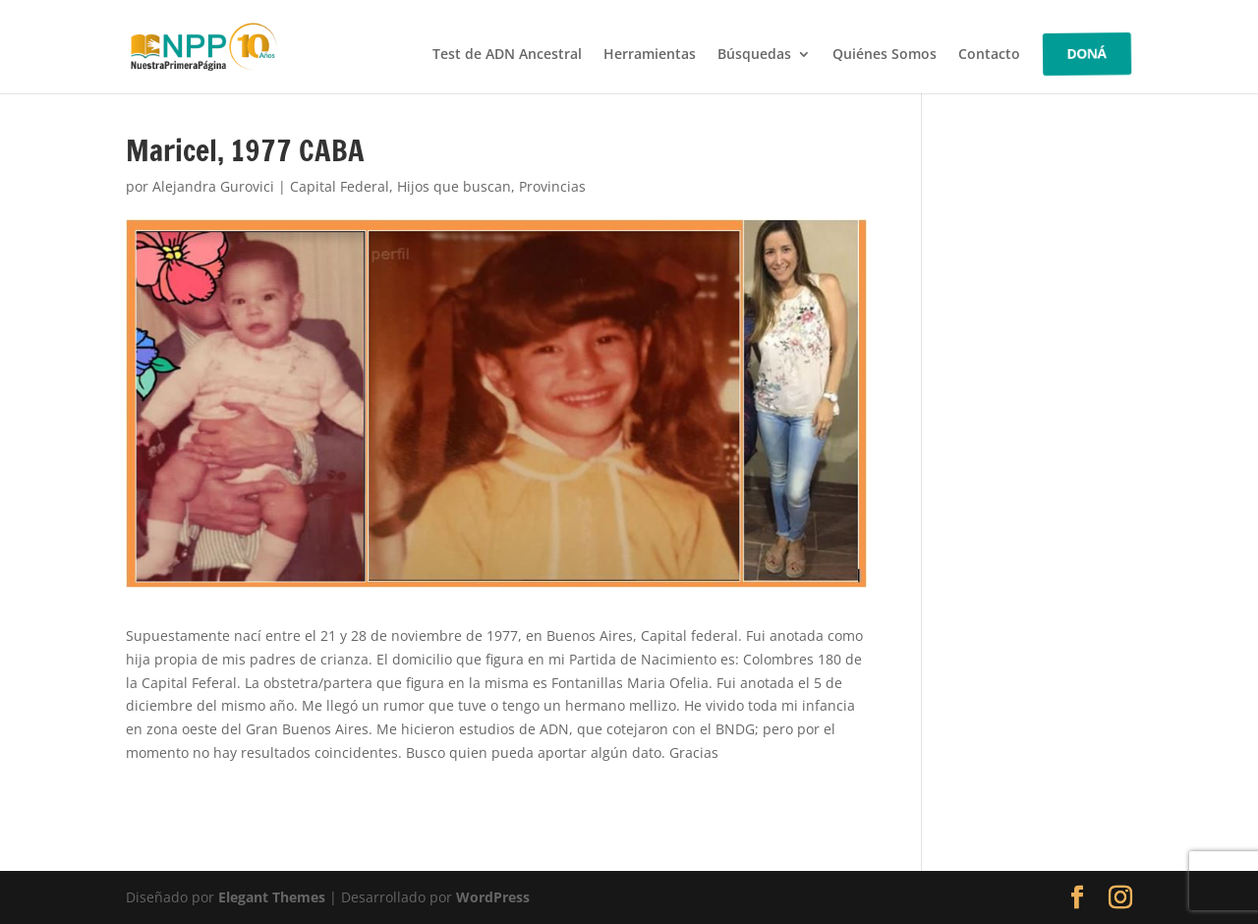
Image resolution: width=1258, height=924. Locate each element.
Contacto (989, 55)
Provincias (552, 186)
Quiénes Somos (884, 55)
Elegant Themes (271, 897)
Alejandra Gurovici (213, 186)
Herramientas (649, 55)
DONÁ (1087, 53)
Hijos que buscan (454, 186)
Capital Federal (339, 186)
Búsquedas (754, 55)
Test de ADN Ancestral (507, 55)
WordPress (493, 897)
